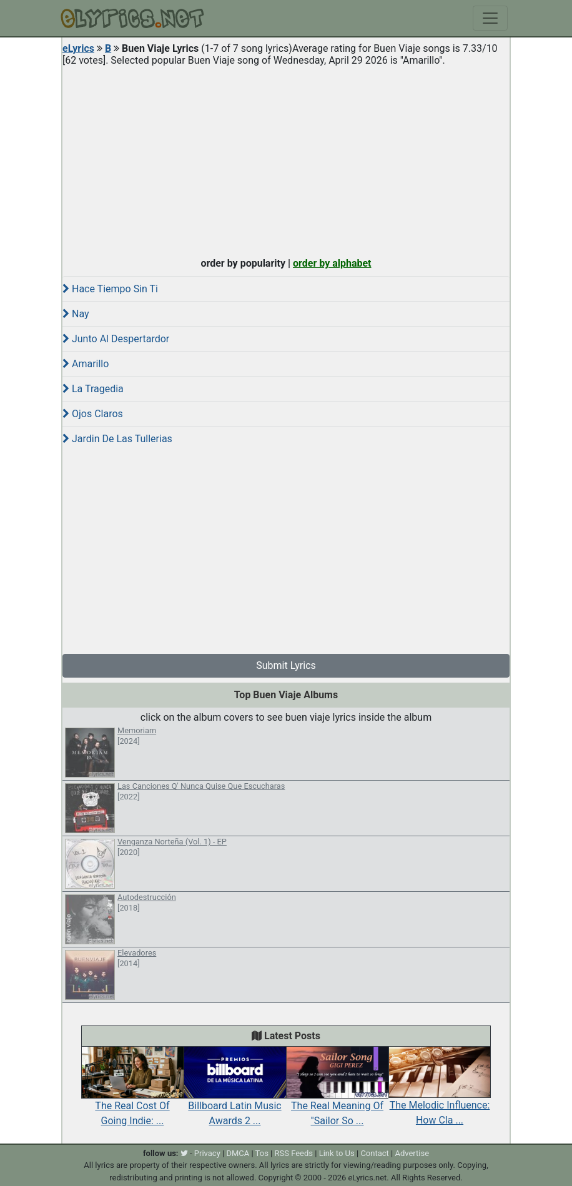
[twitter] (184, 1153)
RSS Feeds (294, 1153)
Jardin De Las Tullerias (117, 439)
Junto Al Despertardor (115, 339)
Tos (262, 1153)
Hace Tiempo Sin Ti (110, 289)
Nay (75, 314)
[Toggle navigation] (490, 18)
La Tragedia (93, 389)
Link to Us (337, 1153)
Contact (374, 1153)
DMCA (237, 1153)
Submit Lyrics (286, 665)
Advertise (412, 1153)
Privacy (207, 1153)
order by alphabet (332, 263)
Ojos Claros (92, 414)
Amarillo (85, 364)
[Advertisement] (286, 158)
